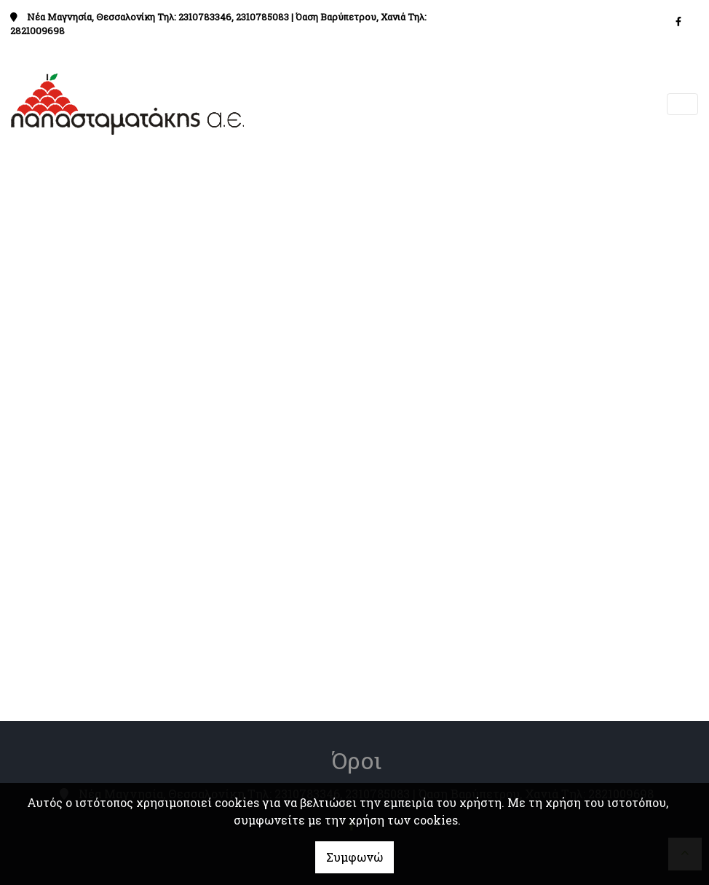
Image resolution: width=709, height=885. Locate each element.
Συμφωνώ (354, 857)
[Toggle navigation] (683, 104)
